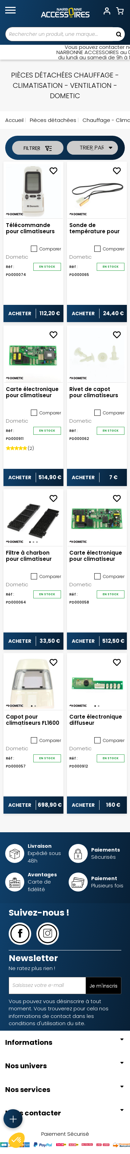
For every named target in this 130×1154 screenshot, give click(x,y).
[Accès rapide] (13, 1118)
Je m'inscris (103, 985)
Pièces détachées (52, 120)
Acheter (19, 313)
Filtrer (38, 148)
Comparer (46, 249)
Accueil (14, 120)
